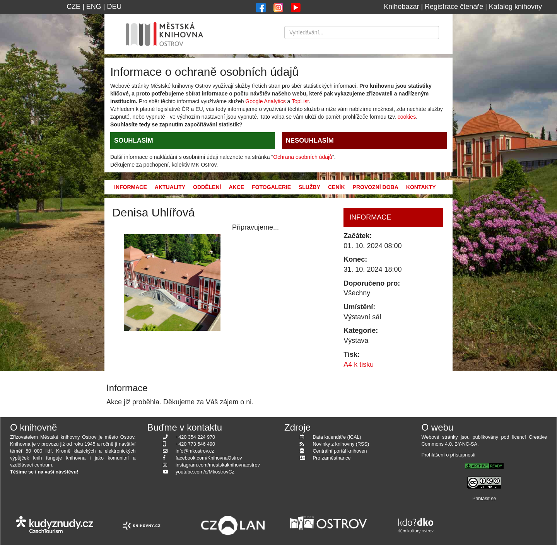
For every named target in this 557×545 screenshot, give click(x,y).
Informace (130, 187)
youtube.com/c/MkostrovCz (205, 472)
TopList (300, 101)
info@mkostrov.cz (195, 451)
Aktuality (170, 187)
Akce (236, 187)
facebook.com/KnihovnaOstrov (209, 458)
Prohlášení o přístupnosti (448, 455)
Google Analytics (265, 101)
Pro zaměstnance (332, 458)
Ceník (336, 187)
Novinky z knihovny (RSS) (341, 444)
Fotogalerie (271, 187)
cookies (407, 117)
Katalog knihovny (515, 6)
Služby (309, 187)
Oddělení (207, 187)
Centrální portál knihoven (340, 451)
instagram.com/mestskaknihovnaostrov (218, 465)
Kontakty (421, 187)
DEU (114, 6)
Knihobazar (401, 6)
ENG (93, 6)
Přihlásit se (484, 498)
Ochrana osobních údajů (302, 157)
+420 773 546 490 (195, 444)
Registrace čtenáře (454, 6)
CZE (73, 6)
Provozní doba (375, 187)
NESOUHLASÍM (310, 140)
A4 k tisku (358, 364)
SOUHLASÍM (133, 140)
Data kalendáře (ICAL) (337, 437)
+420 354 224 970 (195, 437)
